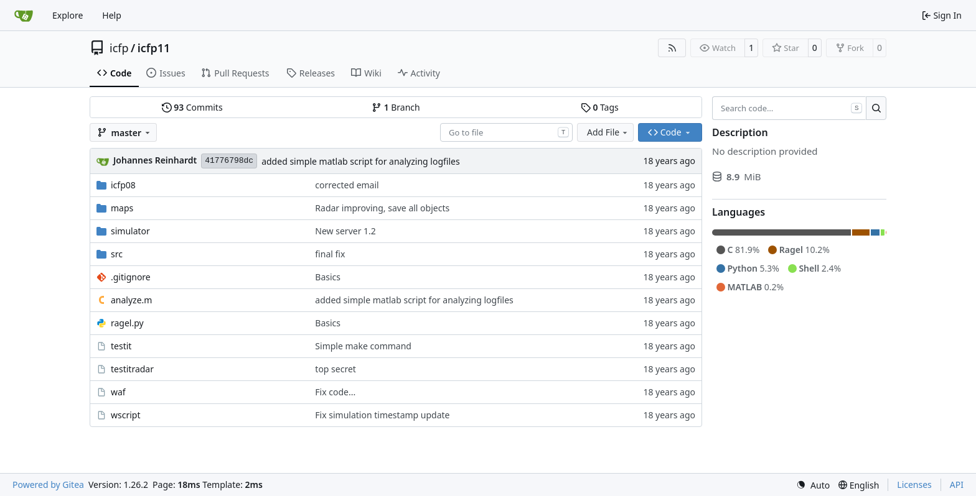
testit (121, 346)
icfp (119, 48)
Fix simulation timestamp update (382, 415)
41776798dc (229, 160)
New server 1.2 (345, 231)
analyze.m (131, 300)
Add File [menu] (608, 132)
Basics (327, 277)
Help (111, 15)
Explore (67, 15)
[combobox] (506, 132)
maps (122, 208)
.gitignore (131, 277)
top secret (335, 369)
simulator (130, 231)
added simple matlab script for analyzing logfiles (360, 161)
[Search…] (876, 108)
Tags (600, 107)
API (957, 484)
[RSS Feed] (672, 48)
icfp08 (123, 185)
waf (118, 392)
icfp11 (154, 48)
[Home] (23, 15)
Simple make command (363, 346)
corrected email (346, 185)
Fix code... (335, 392)
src (117, 254)
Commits (192, 107)
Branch (396, 107)
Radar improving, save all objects (382, 208)
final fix (330, 254)
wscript (126, 415)
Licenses (914, 484)
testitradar (132, 369)
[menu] (813, 485)
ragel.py (127, 323)
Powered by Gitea (48, 484)
